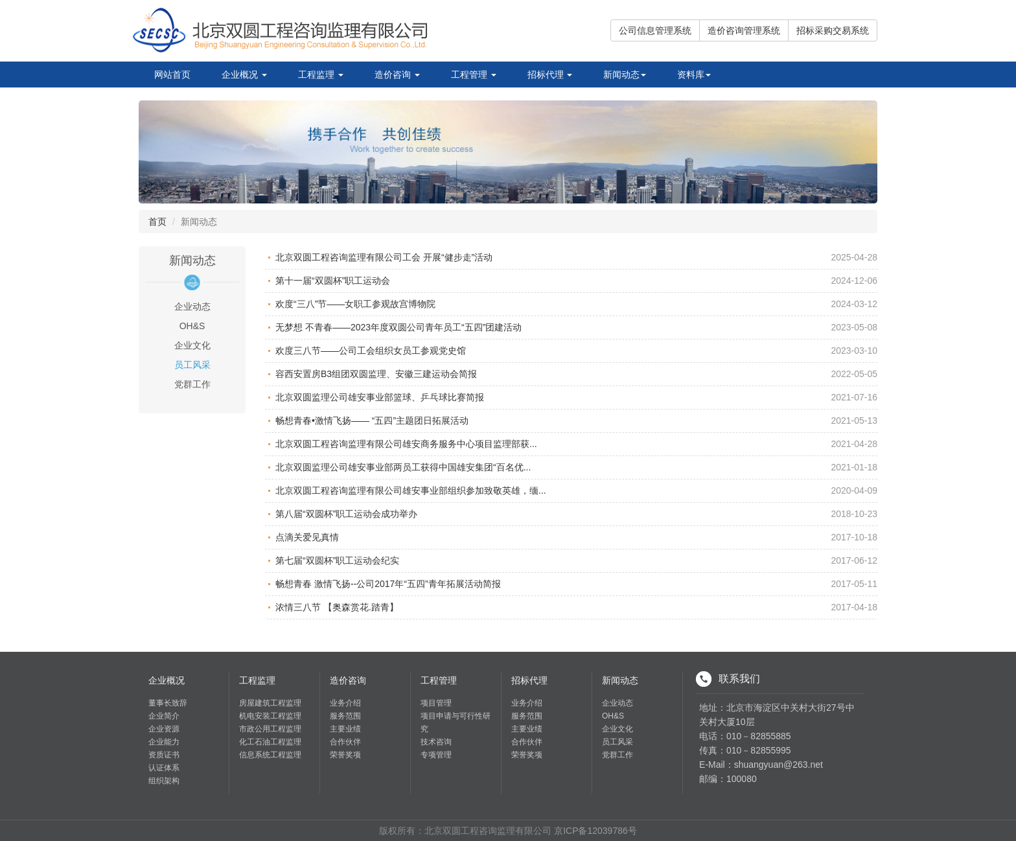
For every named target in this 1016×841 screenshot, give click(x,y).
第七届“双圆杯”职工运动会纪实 (337, 560)
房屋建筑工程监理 (270, 703)
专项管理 (436, 754)
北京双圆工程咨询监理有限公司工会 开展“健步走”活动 (383, 257)
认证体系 (163, 767)
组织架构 (163, 780)
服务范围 (345, 715)
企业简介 (163, 715)
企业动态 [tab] (192, 306)
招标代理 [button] (550, 74)
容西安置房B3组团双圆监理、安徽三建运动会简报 (376, 374)
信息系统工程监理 (270, 754)
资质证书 (163, 754)
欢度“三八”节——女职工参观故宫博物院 (355, 304)
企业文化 (617, 728)
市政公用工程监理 (270, 728)
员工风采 (617, 741)
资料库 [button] (694, 74)
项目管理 (436, 703)
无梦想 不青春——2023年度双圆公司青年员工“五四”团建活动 (398, 327)
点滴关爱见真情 (307, 537)
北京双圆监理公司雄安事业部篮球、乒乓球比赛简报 (379, 397)
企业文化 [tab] (192, 345)
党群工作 (617, 754)
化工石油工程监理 (270, 741)
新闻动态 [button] (624, 74)
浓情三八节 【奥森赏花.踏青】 (336, 607)
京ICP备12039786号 (595, 830)
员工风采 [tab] (192, 365)
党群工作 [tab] (192, 384)
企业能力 (163, 741)
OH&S (613, 715)
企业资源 (163, 728)
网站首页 (172, 74)
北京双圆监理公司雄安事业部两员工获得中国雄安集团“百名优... (403, 467)
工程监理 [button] (320, 74)
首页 (157, 221)
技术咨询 (436, 741)
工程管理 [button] (473, 74)
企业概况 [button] (244, 74)
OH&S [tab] (192, 326)
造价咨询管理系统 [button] (744, 30)
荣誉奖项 (345, 754)
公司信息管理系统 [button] (655, 30)
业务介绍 (345, 703)
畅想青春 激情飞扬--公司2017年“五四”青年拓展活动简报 (388, 584)
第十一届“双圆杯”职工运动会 (332, 280)
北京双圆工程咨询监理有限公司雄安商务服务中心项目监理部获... (406, 444)
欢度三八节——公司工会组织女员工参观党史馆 (370, 350)
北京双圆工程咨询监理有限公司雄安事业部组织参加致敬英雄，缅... (410, 490)
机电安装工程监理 (270, 715)
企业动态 (617, 703)
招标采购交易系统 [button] (832, 30)
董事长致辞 (167, 703)
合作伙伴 (345, 741)
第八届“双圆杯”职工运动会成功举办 (346, 514)
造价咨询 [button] (397, 74)
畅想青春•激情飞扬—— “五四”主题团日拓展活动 (371, 420)
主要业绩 (345, 728)
